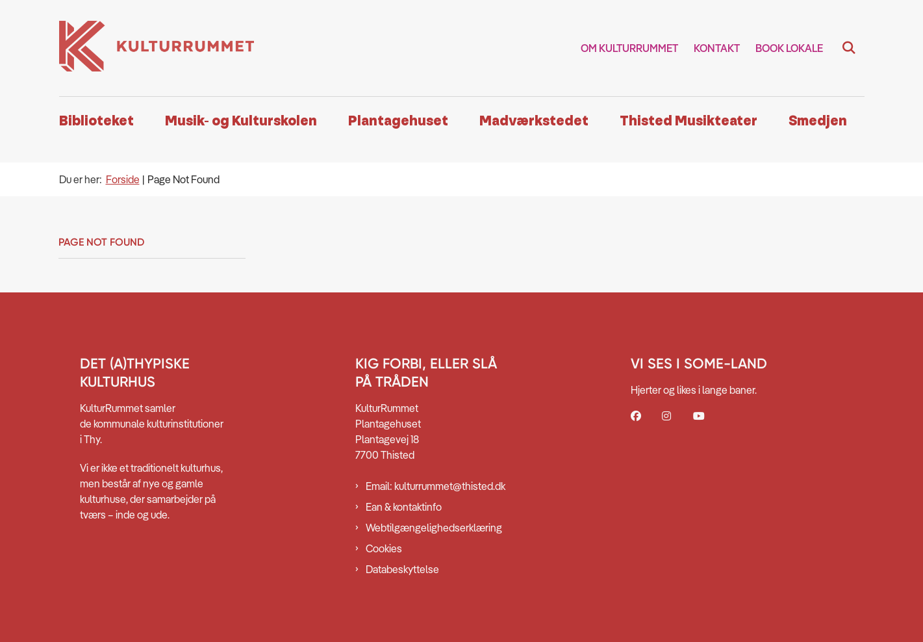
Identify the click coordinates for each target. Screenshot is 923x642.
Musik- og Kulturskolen (241, 121)
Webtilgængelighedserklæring (434, 527)
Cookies (384, 548)
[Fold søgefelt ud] (849, 48)
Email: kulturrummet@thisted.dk (435, 486)
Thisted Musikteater (688, 121)
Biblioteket (96, 121)
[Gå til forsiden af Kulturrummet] (156, 48)
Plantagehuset (398, 121)
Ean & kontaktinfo (404, 506)
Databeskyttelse (402, 569)
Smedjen (818, 121)
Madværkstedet (533, 121)
